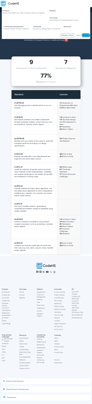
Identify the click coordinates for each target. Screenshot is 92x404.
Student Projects (24, 363)
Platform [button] (53, 11)
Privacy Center (59, 347)
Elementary (58, 304)
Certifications (6, 310)
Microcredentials (77, 315)
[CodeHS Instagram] (41, 272)
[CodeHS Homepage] (11, 3)
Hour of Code (58, 315)
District (21, 292)
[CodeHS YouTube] (47, 272)
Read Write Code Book (25, 353)
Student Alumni (24, 368)
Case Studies (23, 338)
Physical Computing (40, 359)
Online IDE (5, 298)
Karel (3, 361)
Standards (57, 312)
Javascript (5, 343)
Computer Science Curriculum (5, 305)
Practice (57, 318)
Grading (39, 299)
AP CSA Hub (58, 327)
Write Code (40, 305)
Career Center (24, 366)
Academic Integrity (40, 315)
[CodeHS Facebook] (37, 272)
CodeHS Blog (23, 350)
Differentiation (41, 342)
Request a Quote (68, 35)
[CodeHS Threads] (54, 272)
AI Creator (5, 318)
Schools (22, 295)
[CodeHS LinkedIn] (44, 272)
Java (3, 349)
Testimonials (23, 344)
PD (73, 289)
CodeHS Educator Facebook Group (16, 389)
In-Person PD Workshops (76, 298)
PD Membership (77, 318)
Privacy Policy (58, 352)
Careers (57, 344)
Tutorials (57, 321)
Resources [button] (68, 27)
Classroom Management (41, 296)
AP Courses (58, 301)
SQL (3, 358)
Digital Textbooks (60, 324)
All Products (6, 292)
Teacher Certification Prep (77, 311)
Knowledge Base (24, 357)
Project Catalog (59, 295)
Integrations (41, 308)
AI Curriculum (58, 329)
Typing (4, 321)
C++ (3, 355)
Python (4, 346)
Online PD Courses (75, 293)
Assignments (41, 292)
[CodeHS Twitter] (51, 272)
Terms (56, 350)
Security (57, 360)
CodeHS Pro (6, 301)
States (21, 341)
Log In (78, 35)
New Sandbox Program (7, 340)
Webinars (22, 360)
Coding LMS (6, 295)
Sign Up (86, 35)
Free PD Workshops (75, 307)
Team (56, 341)
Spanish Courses (60, 309)
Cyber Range (6, 324)
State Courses (59, 306)
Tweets (21, 347)
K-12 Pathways (59, 298)
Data (38, 302)
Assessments (41, 348)
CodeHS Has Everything (41, 336)
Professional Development (6, 314)
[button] (25, 11)
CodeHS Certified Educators (13, 381)
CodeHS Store (9, 397)
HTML (4, 352)
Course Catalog (59, 292)
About (56, 338)
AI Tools (39, 311)
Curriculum (58, 289)
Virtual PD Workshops (75, 302)
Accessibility (58, 363)
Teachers (22, 298)
